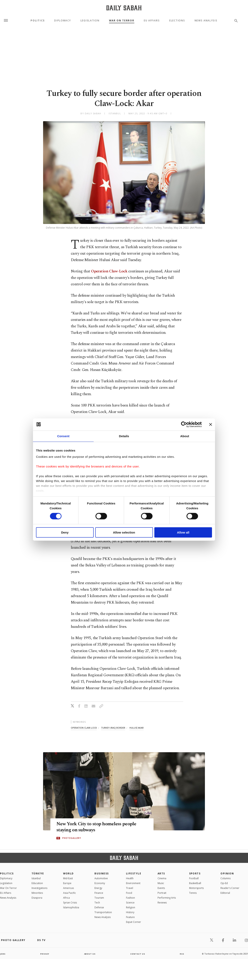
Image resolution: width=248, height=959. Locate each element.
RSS (182, 953)
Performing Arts (167, 897)
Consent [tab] (63, 436)
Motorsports (196, 888)
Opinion (227, 873)
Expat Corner (133, 922)
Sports (195, 873)
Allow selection (124, 532)
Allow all (183, 532)
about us (90, 953)
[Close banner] (210, 424)
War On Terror (121, 20)
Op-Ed (224, 883)
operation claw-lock (84, 727)
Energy (98, 888)
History (130, 912)
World (68, 873)
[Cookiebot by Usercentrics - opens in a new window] (184, 424)
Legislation (90, 20)
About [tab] (184, 436)
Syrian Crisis (70, 902)
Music (161, 883)
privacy (44, 953)
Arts (161, 873)
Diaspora (37, 897)
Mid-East (68, 878)
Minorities (37, 893)
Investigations (39, 888)
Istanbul (36, 878)
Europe (67, 883)
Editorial (225, 893)
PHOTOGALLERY (71, 838)
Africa (66, 897)
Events (161, 888)
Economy (99, 883)
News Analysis (206, 20)
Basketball (195, 883)
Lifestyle (133, 873)
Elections (177, 20)
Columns (225, 878)
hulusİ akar (136, 727)
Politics (38, 20)
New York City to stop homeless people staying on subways (98, 827)
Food (129, 893)
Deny (65, 532)
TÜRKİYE (38, 873)
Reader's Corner (229, 888)
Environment (133, 883)
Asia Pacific (69, 893)
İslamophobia (71, 907)
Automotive (101, 878)
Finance (98, 893)
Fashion (130, 897)
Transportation (103, 912)
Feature (130, 917)
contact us (138, 953)
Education (37, 883)
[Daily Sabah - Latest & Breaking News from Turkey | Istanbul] (124, 7)
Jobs (3, 953)
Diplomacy (62, 20)
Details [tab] (124, 436)
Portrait (162, 893)
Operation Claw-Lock (109, 271)
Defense (99, 907)
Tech (97, 902)
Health (130, 878)
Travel (129, 888)
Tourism (99, 897)
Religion (130, 907)
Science (130, 902)
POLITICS (7, 873)
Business (101, 873)
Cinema (162, 878)
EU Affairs (152, 20)
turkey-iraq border (113, 727)
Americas (68, 888)
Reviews (162, 902)
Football (194, 878)
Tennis (193, 893)
